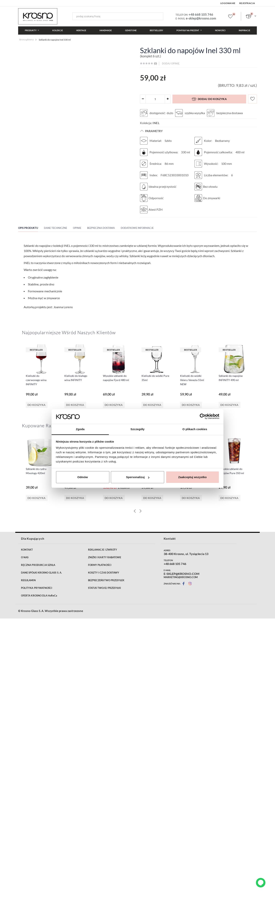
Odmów (82, 477)
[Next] (140, 505)
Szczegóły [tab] (137, 429)
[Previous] (135, 505)
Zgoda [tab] (80, 429)
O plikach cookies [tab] (194, 429)
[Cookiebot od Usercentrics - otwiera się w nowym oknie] (202, 416)
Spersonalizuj (137, 477)
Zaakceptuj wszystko (192, 477)
